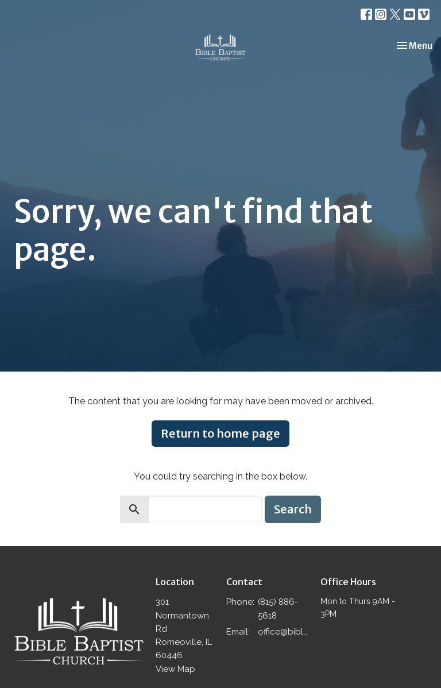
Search (293, 509)
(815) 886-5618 (278, 608)
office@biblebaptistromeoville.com (283, 632)
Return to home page (220, 433)
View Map (175, 669)
